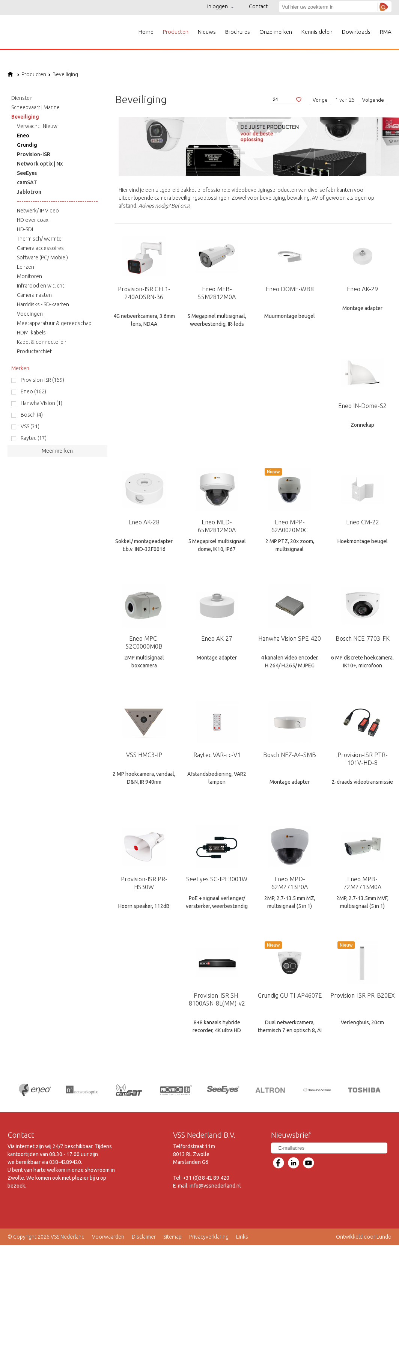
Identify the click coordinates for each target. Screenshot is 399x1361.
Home (146, 32)
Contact (258, 6)
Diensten (22, 98)
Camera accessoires (40, 248)
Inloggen (220, 6)
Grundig (27, 145)
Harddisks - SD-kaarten (43, 304)
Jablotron (29, 192)
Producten (175, 32)
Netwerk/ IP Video (38, 211)
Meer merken (57, 451)
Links (242, 1236)
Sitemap (172, 1236)
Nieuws (207, 32)
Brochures (237, 32)
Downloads (356, 32)
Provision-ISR (33, 154)
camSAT (27, 182)
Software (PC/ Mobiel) (42, 257)
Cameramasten (34, 295)
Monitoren (29, 276)
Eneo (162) (33, 391)
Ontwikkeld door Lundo (363, 1236)
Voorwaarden (108, 1236)
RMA (385, 32)
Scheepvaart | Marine (35, 107)
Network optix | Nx (40, 164)
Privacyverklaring (209, 1236)
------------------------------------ (57, 201)
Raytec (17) (34, 438)
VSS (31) (30, 426)
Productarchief (34, 351)
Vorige (320, 99)
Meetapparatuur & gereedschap (54, 323)
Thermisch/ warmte (39, 239)
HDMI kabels (31, 333)
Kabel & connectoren (41, 342)
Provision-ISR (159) (42, 380)
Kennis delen (317, 32)
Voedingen (30, 314)
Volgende (373, 99)
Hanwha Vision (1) (41, 403)
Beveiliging (63, 74)
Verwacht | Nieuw (37, 126)
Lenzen (25, 267)
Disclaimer (144, 1236)
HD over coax (32, 220)
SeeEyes (27, 173)
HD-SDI (25, 229)
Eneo (23, 135)
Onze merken (275, 32)
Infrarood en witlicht (40, 286)
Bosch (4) (32, 415)
